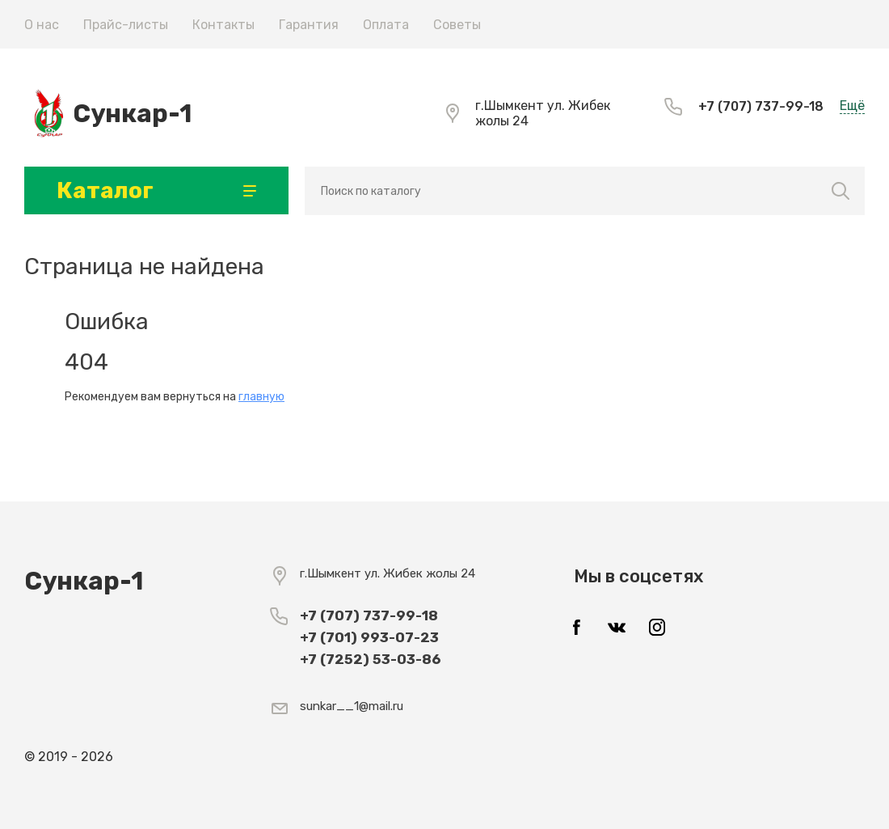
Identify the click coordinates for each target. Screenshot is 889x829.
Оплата (386, 24)
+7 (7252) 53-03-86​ (370, 659)
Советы (457, 24)
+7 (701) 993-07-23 (369, 637)
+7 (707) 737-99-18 (761, 106)
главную (261, 397)
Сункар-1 (132, 114)
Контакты (223, 24)
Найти (841, 191)
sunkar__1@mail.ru (351, 706)
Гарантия (309, 24)
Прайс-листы (125, 24)
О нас (41, 24)
